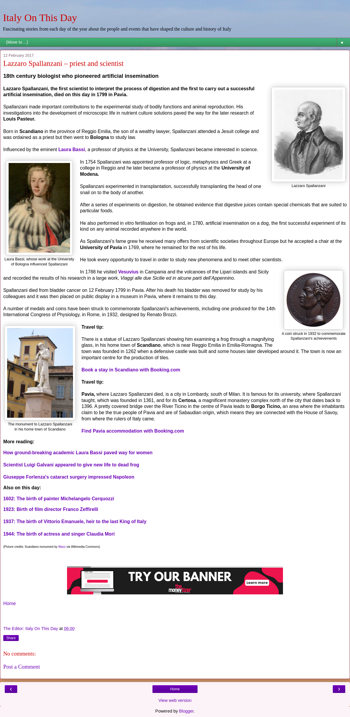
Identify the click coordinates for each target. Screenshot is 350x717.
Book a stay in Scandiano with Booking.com (131, 369)
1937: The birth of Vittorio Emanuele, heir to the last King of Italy (75, 521)
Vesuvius (128, 271)
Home (9, 603)
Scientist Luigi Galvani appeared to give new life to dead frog (71, 464)
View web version (175, 700)
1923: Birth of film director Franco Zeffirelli (51, 509)
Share (11, 638)
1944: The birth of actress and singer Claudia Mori (59, 533)
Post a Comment (21, 667)
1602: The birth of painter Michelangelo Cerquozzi (58, 498)
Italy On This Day (40, 17)
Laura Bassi (71, 149)
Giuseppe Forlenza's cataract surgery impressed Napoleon (68, 476)
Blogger (186, 711)
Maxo (62, 546)
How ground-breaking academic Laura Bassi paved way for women (77, 452)
